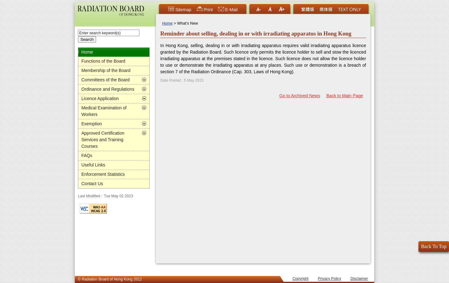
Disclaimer (359, 278)
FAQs (86, 155)
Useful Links (93, 164)
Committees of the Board (105, 79)
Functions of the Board (103, 61)
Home (87, 52)
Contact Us (92, 183)
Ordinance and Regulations (107, 89)
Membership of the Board (105, 70)
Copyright (300, 278)
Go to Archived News (299, 95)
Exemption (91, 123)
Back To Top (434, 246)
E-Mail (228, 9)
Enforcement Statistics (103, 174)
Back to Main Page (344, 95)
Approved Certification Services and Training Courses (102, 140)
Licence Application (100, 98)
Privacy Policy (329, 278)
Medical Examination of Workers (104, 111)
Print (204, 9)
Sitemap (179, 9)
